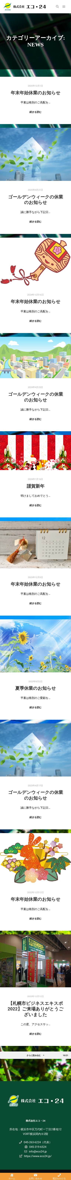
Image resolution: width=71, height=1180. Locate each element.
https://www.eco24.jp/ (35, 1156)
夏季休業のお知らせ (35, 688)
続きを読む (35, 112)
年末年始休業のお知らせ (35, 92)
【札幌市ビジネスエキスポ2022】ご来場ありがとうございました (35, 1009)
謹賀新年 (35, 486)
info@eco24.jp (35, 1151)
